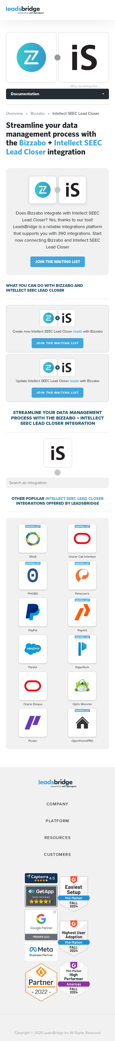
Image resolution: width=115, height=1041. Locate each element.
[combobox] (57, 483)
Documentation (25, 94)
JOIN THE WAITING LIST (57, 262)
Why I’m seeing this (84, 86)
